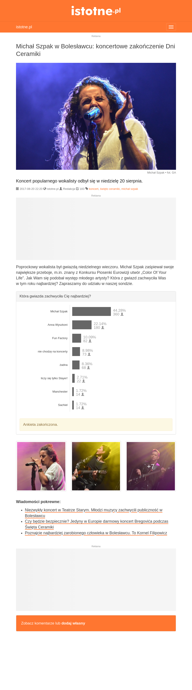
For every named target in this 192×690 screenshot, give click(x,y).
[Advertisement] (96, 231)
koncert (93, 188)
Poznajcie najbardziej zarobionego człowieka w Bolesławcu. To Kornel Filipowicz (96, 533)
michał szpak (129, 188)
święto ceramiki (110, 188)
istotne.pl (96, 10)
